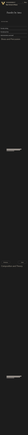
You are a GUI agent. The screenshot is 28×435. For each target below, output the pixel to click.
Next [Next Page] (22, 262)
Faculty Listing (4, 28)
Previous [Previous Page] (5, 262)
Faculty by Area (5, 32)
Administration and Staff (7, 35)
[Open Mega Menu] (24, 2)
